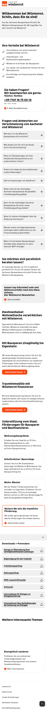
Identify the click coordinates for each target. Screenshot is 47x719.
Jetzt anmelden (12, 299)
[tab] (23, 537)
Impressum (6, 686)
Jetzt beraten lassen (14, 523)
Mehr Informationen (14, 669)
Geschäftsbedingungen (11, 708)
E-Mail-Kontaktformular (15, 108)
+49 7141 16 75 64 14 (18, 99)
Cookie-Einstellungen (10, 697)
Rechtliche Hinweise (10, 702)
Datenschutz (7, 692)
